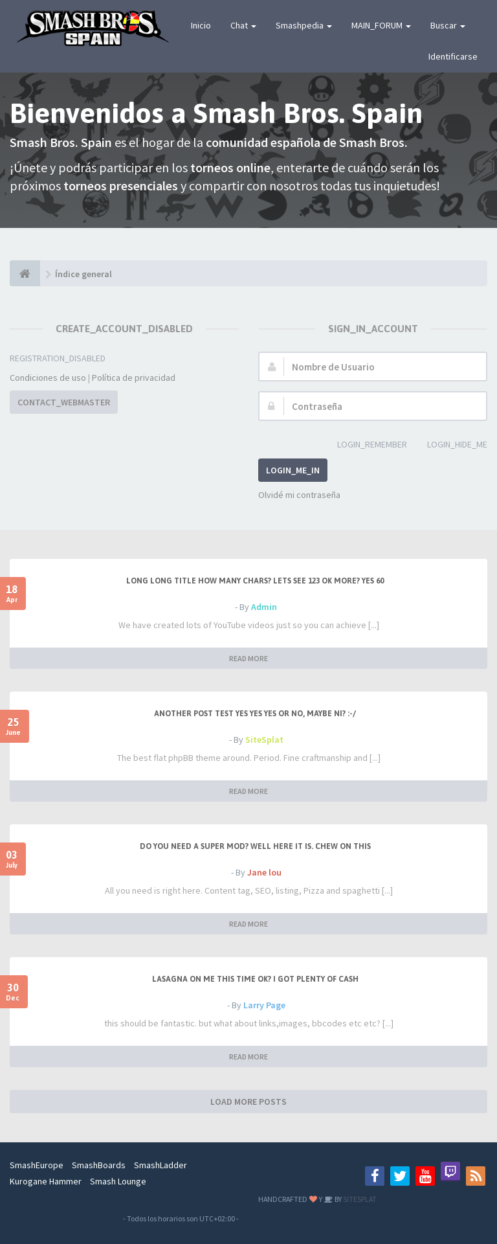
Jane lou (264, 872)
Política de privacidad (133, 377)
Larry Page (264, 1005)
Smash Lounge (118, 1181)
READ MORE (248, 658)
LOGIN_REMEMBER (365, 445)
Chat (243, 25)
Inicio (201, 25)
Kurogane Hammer (46, 1181)
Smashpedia (304, 25)
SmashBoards (99, 1165)
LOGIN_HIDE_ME (450, 445)
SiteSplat (264, 739)
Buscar (447, 25)
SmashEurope (36, 1165)
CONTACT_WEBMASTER (63, 402)
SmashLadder (160, 1165)
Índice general (83, 274)
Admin (264, 607)
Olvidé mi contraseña (299, 495)
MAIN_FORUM (381, 25)
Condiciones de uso (48, 377)
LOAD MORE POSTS (248, 1101)
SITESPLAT (359, 1199)
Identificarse (453, 56)
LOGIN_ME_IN (293, 470)
